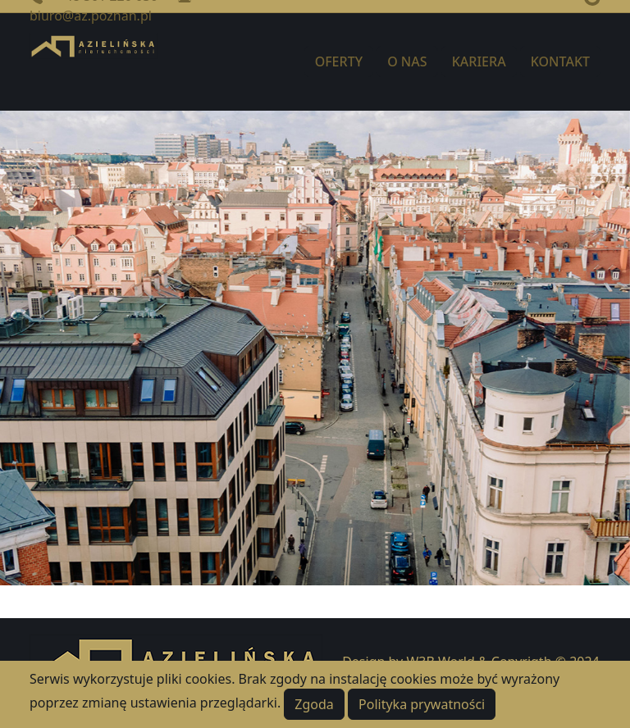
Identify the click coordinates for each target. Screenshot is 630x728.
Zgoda (314, 704)
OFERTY (339, 61)
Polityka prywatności (421, 704)
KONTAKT (560, 61)
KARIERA (479, 61)
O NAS (407, 61)
